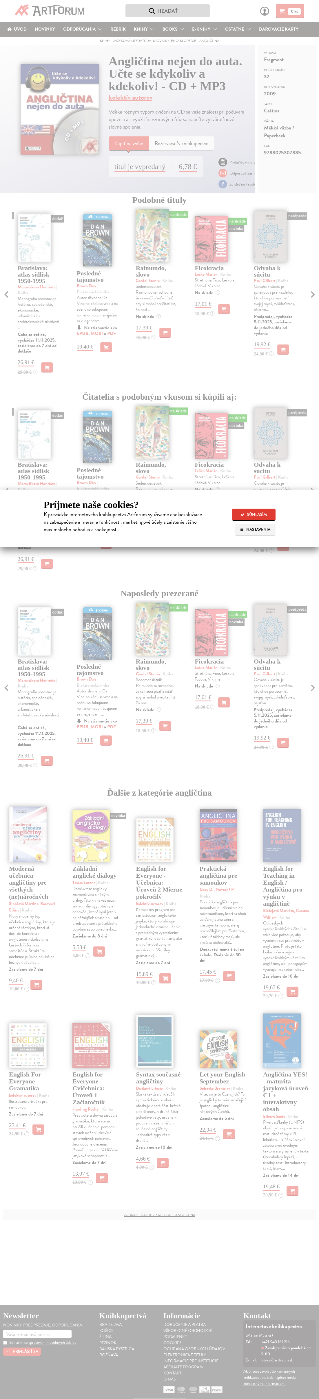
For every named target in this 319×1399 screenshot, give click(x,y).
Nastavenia (255, 530)
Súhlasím (253, 515)
